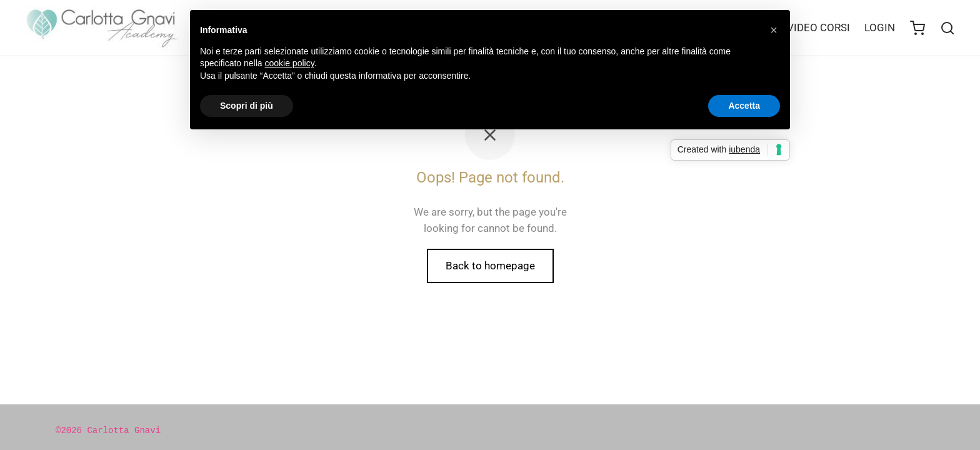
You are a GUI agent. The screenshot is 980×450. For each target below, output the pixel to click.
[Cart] (917, 28)
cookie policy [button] (289, 63)
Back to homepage (490, 265)
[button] (774, 30)
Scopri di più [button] (246, 106)
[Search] (947, 28)
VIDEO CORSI (818, 27)
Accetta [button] (744, 106)
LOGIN (879, 27)
